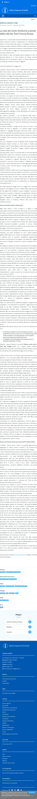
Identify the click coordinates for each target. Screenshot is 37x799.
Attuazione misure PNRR (8, 693)
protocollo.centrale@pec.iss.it (12, 669)
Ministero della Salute (19, 555)
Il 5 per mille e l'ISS (7, 744)
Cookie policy (5, 683)
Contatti (4, 681)
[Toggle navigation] (3, 16)
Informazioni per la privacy (9, 679)
